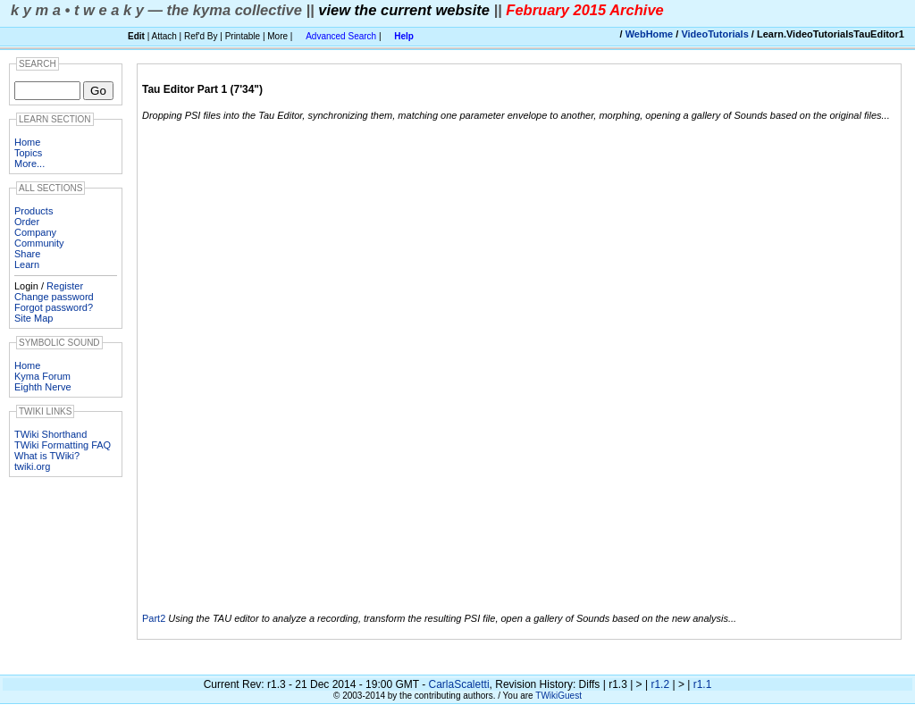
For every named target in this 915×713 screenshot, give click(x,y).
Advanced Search (341, 36)
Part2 (153, 618)
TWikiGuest (558, 695)
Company (35, 232)
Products (33, 211)
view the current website (404, 10)
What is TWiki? (47, 455)
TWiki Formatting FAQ (62, 445)
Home (27, 142)
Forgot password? (53, 307)
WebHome (649, 34)
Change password (54, 296)
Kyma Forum (42, 376)
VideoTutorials (714, 34)
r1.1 (702, 684)
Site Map (33, 318)
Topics (28, 152)
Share (27, 253)
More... (29, 163)
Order (26, 221)
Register (64, 286)
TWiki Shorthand (50, 434)
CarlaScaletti (459, 684)
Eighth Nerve (42, 387)
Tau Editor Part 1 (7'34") (202, 89)
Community (39, 243)
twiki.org (32, 466)
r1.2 (660, 684)
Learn (26, 264)
